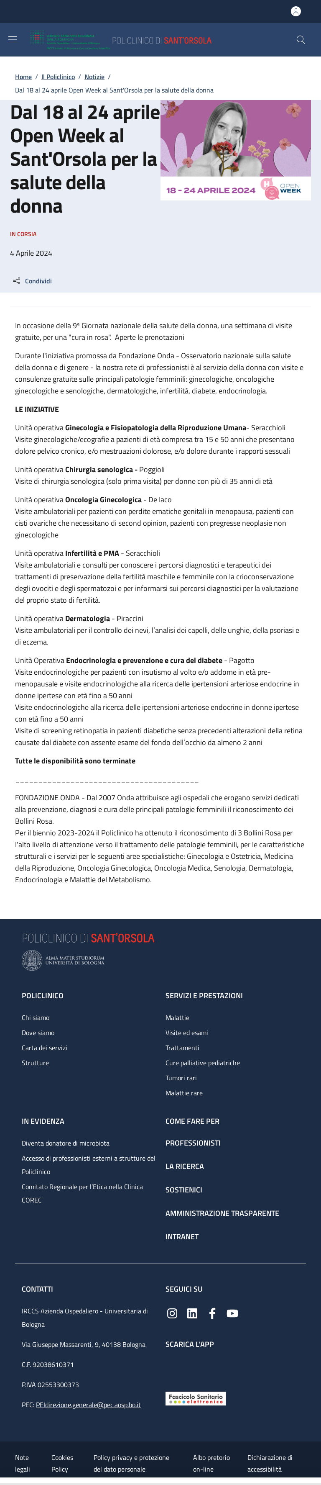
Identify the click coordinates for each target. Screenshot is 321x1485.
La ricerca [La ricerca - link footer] (185, 1166)
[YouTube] (232, 1312)
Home (23, 77)
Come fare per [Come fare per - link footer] (192, 1121)
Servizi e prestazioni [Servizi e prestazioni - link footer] (204, 995)
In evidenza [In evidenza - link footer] (43, 1121)
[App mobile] (172, 1368)
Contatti (38, 1289)
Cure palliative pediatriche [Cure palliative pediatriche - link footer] (203, 1063)
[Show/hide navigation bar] (12, 39)
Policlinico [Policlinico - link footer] (43, 995)
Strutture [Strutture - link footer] (35, 1063)
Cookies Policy (62, 1463)
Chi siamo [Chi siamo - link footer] (35, 1017)
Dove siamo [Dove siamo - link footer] (38, 1033)
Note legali (22, 1463)
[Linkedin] (192, 1312)
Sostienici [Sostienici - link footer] (184, 1189)
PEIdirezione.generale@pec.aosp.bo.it (88, 1405)
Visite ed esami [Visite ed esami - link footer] (187, 1033)
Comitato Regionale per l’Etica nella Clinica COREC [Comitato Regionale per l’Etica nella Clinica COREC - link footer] (82, 1193)
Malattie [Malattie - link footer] (177, 1017)
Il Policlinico (58, 77)
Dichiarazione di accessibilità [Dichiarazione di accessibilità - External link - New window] (270, 1463)
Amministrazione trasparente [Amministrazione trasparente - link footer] (222, 1213)
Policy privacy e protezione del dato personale (131, 1463)
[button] (301, 40)
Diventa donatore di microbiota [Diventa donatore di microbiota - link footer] (66, 1143)
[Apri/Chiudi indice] (4, 1481)
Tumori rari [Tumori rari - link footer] (181, 1078)
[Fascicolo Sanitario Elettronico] (196, 1397)
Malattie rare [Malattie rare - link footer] (184, 1093)
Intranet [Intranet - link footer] (182, 1236)
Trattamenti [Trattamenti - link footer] (182, 1048)
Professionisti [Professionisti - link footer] (193, 1142)
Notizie (94, 77)
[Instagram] (172, 1312)
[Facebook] (212, 1312)
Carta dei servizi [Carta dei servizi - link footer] (44, 1048)
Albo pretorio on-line (211, 1463)
